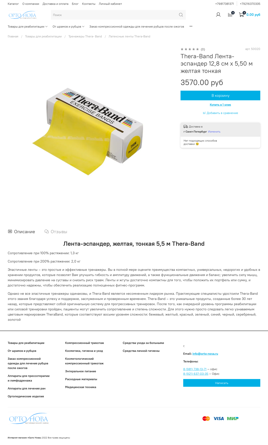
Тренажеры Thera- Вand (85, 36)
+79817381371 (224, 4)
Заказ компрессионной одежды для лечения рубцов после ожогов (136, 26)
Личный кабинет (110, 4)
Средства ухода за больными (143, 343)
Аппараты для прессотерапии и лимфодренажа (29, 378)
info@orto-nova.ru (205, 353)
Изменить (214, 131)
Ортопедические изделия (26, 396)
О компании (30, 4)
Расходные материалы (81, 379)
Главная (13, 36)
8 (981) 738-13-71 (195, 369)
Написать (221, 383)
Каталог (13, 4)
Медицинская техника (80, 387)
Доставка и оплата (55, 4)
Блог (75, 4)
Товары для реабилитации (28, 26)
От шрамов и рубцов (69, 26)
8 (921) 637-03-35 (195, 374)
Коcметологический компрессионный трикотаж (84, 361)
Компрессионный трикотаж (84, 343)
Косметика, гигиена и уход (84, 351)
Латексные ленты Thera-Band (129, 36)
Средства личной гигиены (141, 351)
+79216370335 (250, 4)
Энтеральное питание (80, 371)
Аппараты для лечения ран (26, 388)
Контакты (88, 4)
